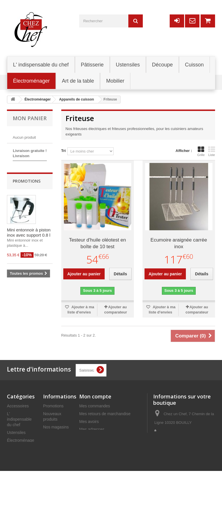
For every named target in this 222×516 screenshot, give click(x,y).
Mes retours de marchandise (104, 413)
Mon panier (30, 118)
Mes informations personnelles (106, 437)
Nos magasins (56, 427)
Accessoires (18, 406)
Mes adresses (91, 429)
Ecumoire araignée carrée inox (179, 243)
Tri (63, 151)
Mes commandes (94, 406)
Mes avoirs (89, 421)
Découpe (15, 456)
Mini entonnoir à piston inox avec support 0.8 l (29, 266)
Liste (211, 151)
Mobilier (14, 463)
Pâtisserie (16, 448)
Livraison (51, 448)
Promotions (26, 214)
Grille (201, 151)
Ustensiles (16, 432)
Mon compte (95, 396)
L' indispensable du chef (19, 419)
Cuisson (14, 479)
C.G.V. (49, 469)
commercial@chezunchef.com (181, 461)
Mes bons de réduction (99, 445)
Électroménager (21, 440)
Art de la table (19, 471)
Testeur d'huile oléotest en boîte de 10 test (97, 243)
